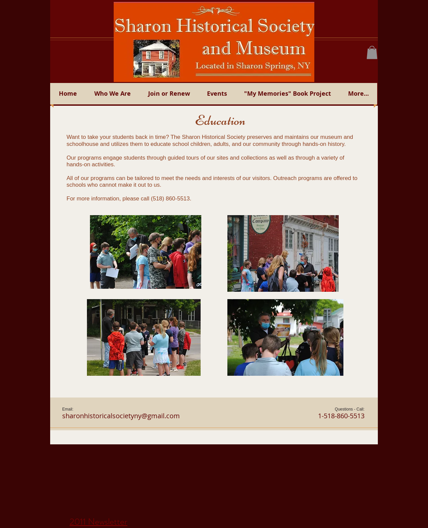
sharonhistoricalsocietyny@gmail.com (121, 415)
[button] (372, 52)
